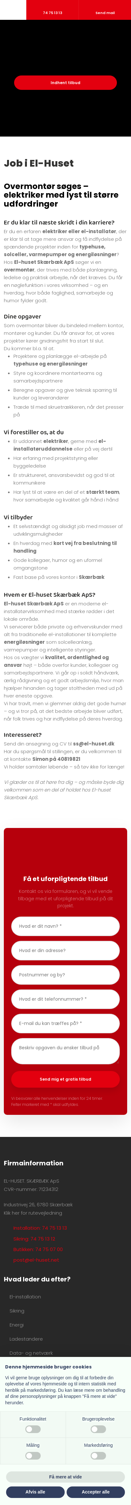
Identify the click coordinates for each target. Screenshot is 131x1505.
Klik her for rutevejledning (33, 1213)
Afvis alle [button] (35, 1491)
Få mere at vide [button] (65, 1476)
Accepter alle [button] (96, 1491)
